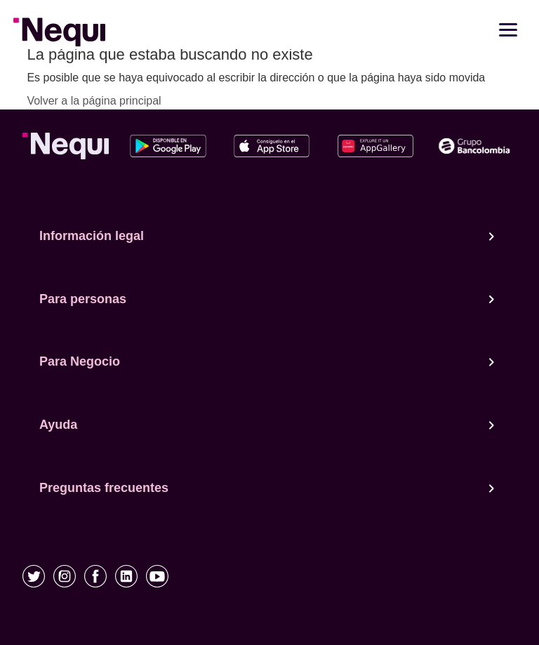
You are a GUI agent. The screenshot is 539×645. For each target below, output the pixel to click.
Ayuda (266, 425)
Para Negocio (266, 362)
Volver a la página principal (94, 101)
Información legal (266, 236)
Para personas (266, 300)
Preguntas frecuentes (266, 488)
